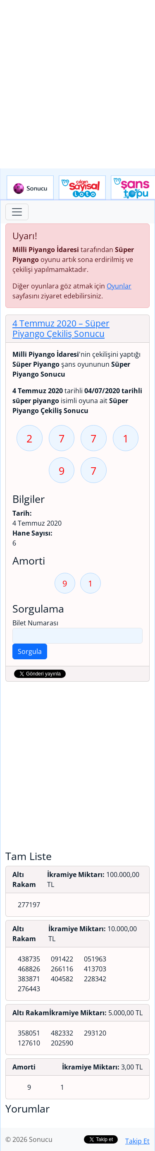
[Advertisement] (77, 84)
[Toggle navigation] (17, 212)
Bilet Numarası (35, 622)
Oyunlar (119, 286)
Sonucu (30, 187)
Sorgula (30, 651)
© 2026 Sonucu (28, 1139)
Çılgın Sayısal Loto (82, 187)
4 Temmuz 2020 (61, 328)
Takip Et (137, 1141)
